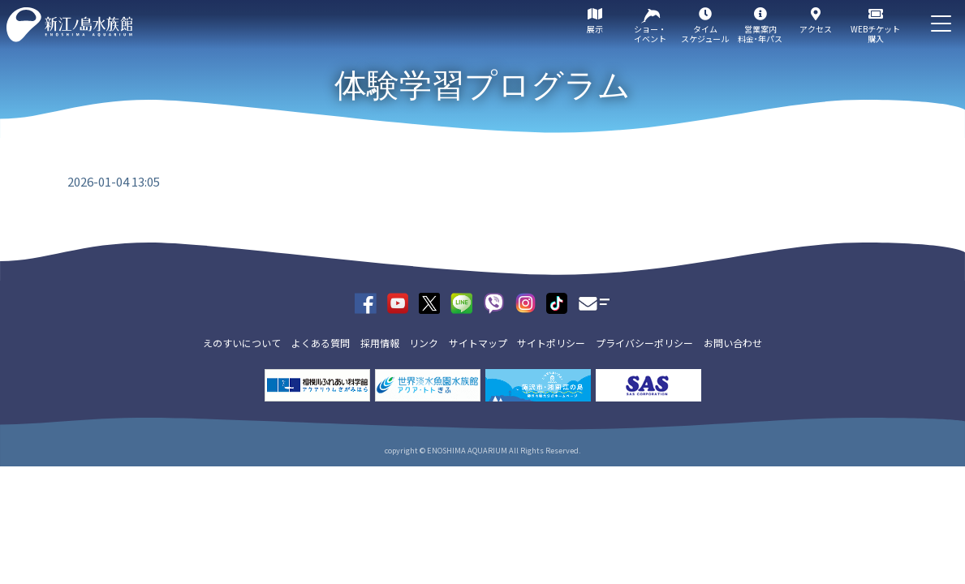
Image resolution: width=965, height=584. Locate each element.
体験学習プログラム (482, 85)
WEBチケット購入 (875, 34)
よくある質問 (320, 343)
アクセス (815, 29)
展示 (595, 29)
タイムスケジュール (705, 34)
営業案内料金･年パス (760, 34)
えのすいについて (242, 343)
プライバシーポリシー (644, 343)
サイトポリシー (551, 343)
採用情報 (379, 343)
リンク (423, 343)
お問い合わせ (733, 343)
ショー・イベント (650, 34)
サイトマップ (478, 343)
